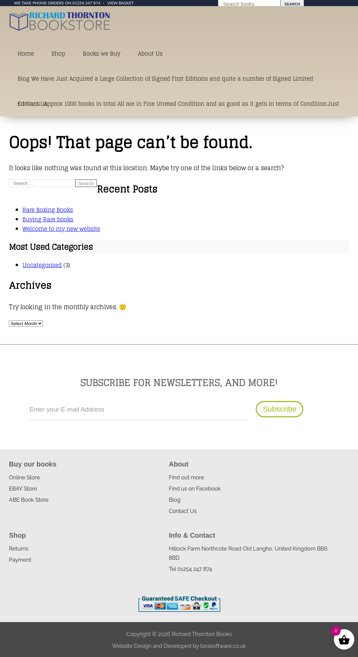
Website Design (131, 646)
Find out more (186, 477)
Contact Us (33, 103)
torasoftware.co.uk (223, 646)
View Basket (120, 2)
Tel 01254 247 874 (190, 569)
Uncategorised (42, 265)
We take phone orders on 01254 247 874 (57, 2)
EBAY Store (23, 488)
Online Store (24, 477)
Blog (174, 500)
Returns (18, 548)
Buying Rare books (47, 219)
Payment (20, 560)
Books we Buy (101, 53)
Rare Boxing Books (47, 210)
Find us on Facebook (195, 488)
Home (26, 53)
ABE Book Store (29, 500)
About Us (150, 53)
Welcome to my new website (61, 229)
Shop (58, 53)
